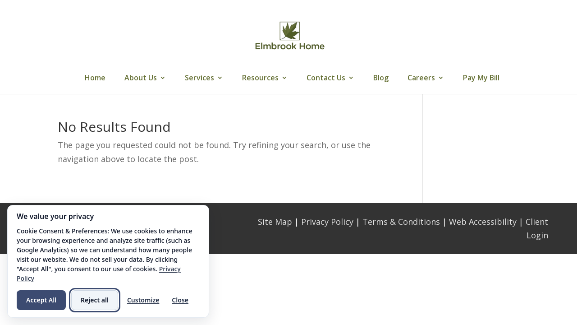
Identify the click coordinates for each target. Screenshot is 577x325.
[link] (290, 35)
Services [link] (199, 78)
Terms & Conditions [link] (401, 221)
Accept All (41, 300)
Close (180, 300)
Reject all (95, 300)
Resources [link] (260, 78)
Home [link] (95, 78)
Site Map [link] (275, 221)
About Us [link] (140, 78)
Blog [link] (381, 78)
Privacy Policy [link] (327, 221)
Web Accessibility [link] (483, 221)
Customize (143, 300)
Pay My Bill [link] (481, 78)
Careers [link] (421, 78)
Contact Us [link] (326, 78)
